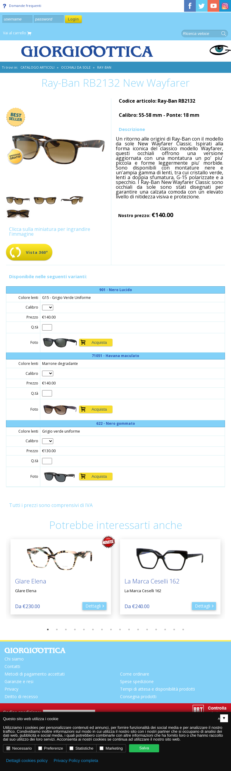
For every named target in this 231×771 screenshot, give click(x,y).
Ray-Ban (104, 67)
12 (147, 629)
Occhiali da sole (76, 67)
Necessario (19, 748)
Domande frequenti (22, 5)
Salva (144, 748)
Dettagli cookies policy (27, 760)
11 (138, 629)
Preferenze (50, 748)
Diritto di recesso (21, 696)
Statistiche (81, 748)
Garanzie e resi (19, 681)
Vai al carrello (17, 33)
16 (183, 629)
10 (129, 629)
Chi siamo (14, 659)
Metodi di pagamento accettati (35, 674)
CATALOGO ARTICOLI (37, 67)
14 (165, 629)
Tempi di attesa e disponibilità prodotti (157, 689)
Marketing (111, 748)
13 (156, 629)
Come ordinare (134, 674)
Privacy (11, 689)
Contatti (12, 666)
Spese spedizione (137, 681)
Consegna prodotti (138, 696)
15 (174, 629)
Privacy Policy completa (76, 760)
